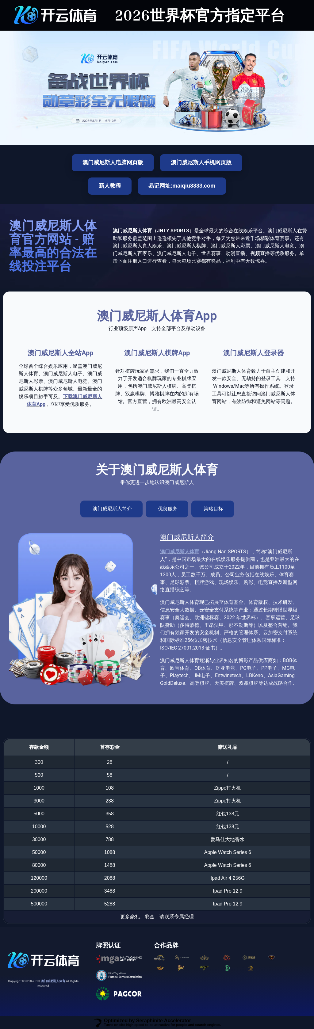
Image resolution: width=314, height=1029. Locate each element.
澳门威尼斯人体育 (179, 552)
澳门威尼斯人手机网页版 (201, 162)
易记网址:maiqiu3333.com (181, 186)
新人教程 (110, 186)
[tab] (111, 509)
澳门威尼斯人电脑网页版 (112, 162)
